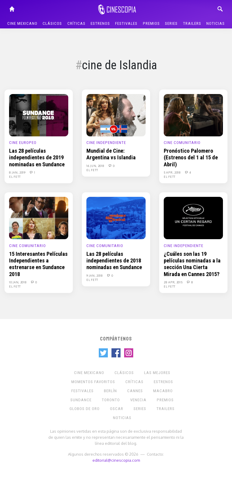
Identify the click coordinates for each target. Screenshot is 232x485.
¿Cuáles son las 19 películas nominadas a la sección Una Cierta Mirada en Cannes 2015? (192, 264)
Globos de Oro (84, 408)
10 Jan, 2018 (18, 282)
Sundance (81, 400)
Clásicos (52, 23)
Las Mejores (157, 372)
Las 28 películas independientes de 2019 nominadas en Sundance (37, 158)
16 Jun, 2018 (95, 166)
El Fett (15, 176)
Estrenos (100, 23)
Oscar (116, 408)
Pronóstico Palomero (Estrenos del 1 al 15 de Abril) (191, 158)
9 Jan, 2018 (95, 275)
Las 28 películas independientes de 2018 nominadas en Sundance (114, 261)
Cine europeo (23, 142)
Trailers (192, 23)
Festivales (126, 23)
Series (171, 23)
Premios (151, 23)
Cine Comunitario (182, 142)
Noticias (215, 23)
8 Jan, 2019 (17, 172)
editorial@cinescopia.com (116, 460)
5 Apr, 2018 (173, 172)
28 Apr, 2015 (173, 282)
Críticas (76, 23)
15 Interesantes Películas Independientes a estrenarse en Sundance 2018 (38, 264)
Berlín (110, 391)
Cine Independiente (106, 142)
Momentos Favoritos (93, 381)
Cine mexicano (22, 23)
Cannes (135, 391)
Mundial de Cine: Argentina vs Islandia (111, 154)
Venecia (138, 400)
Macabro (163, 391)
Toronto (111, 400)
